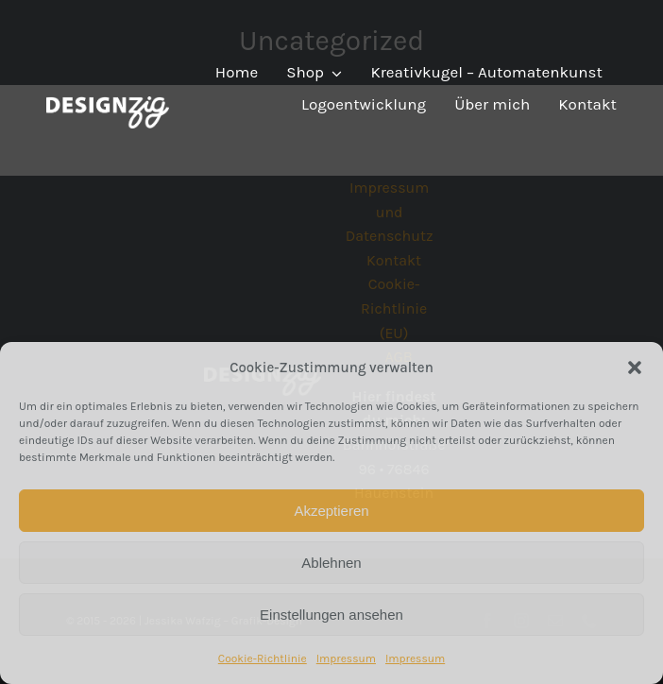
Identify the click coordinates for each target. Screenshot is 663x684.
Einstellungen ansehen (331, 615)
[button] (634, 367)
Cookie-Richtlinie (262, 658)
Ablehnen (331, 563)
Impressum (346, 658)
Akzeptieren (331, 511)
